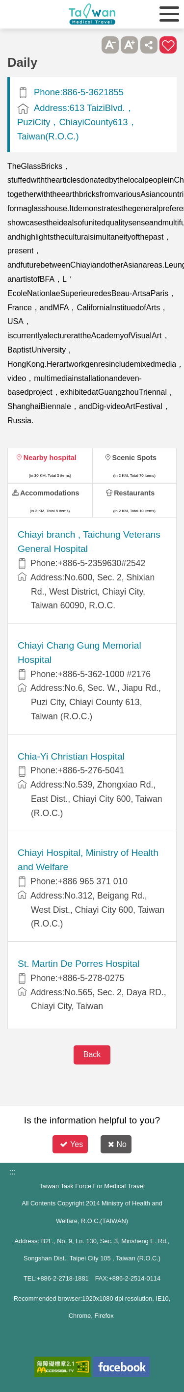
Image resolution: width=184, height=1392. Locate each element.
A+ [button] (129, 45)
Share (149, 45)
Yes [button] (71, 1144)
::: (12, 1172)
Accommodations (49, 493)
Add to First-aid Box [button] (168, 45)
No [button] (117, 1144)
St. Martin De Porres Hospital (78, 963)
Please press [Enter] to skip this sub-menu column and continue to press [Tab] (90, 45)
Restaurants (134, 493)
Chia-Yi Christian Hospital (71, 756)
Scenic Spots (134, 458)
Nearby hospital (50, 458)
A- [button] (110, 45)
